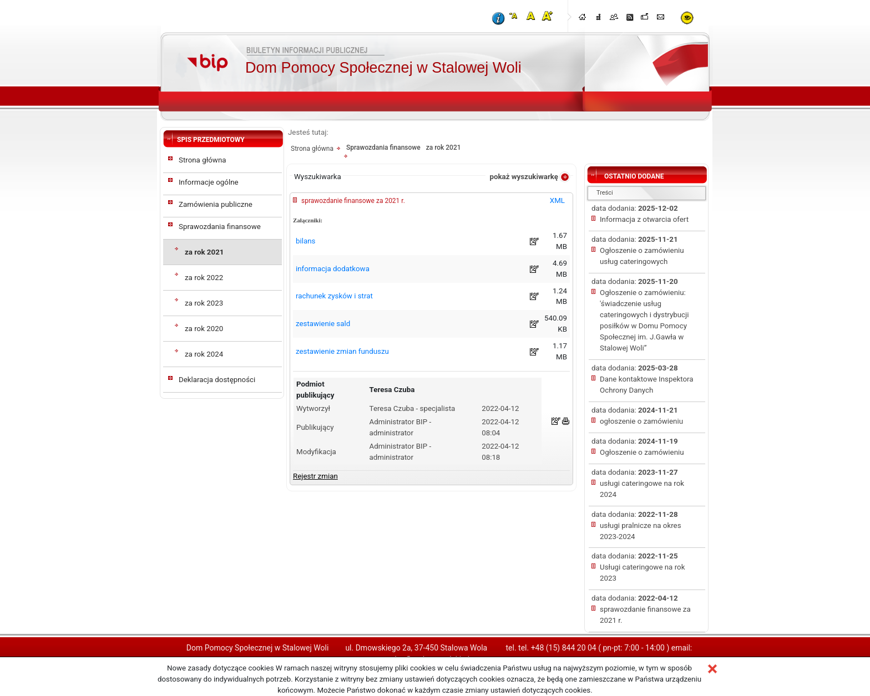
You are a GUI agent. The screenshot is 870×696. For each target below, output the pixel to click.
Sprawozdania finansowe (220, 226)
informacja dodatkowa (333, 269)
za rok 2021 (204, 252)
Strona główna (202, 160)
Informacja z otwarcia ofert (644, 219)
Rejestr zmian (315, 476)
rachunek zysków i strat (334, 296)
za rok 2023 (204, 303)
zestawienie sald (323, 323)
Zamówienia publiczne (215, 204)
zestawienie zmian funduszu (342, 351)
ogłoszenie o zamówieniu (641, 421)
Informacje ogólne (209, 182)
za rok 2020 (204, 328)
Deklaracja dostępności (217, 379)
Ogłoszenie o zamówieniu (642, 452)
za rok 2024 (204, 354)
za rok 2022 (204, 277)
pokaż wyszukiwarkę (523, 176)
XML (557, 200)
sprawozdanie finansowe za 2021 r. (353, 201)
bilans (305, 241)
